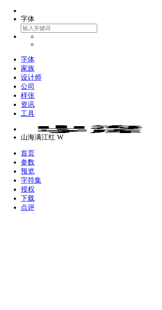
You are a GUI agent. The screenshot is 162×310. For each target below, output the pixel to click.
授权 (28, 189)
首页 (28, 153)
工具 (28, 113)
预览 (28, 171)
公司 (28, 86)
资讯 (28, 104)
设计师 (31, 77)
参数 (28, 162)
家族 (28, 68)
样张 (28, 95)
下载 (28, 198)
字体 (28, 59)
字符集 (31, 180)
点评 (28, 207)
